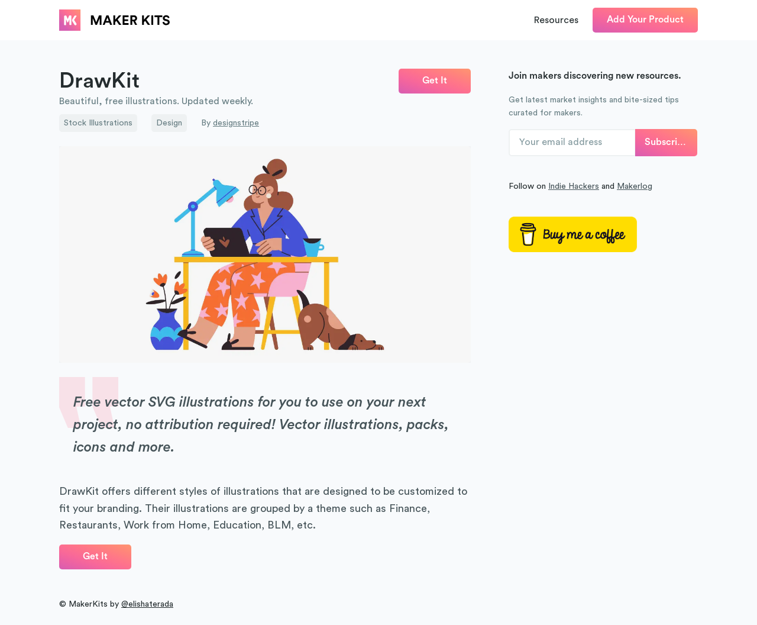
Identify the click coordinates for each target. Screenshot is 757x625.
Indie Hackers (573, 186)
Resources (556, 20)
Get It (434, 80)
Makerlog (634, 186)
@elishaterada (147, 604)
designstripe (236, 123)
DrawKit (99, 81)
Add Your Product (645, 19)
